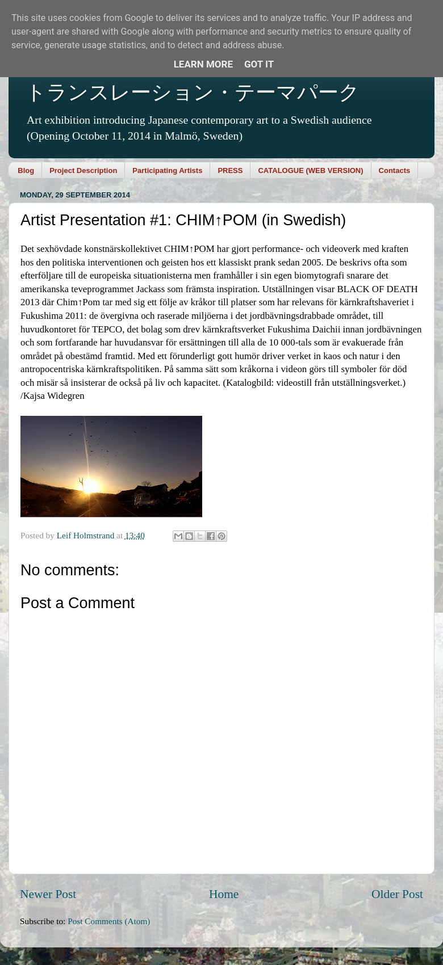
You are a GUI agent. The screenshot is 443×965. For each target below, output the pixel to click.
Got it (259, 64)
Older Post (397, 894)
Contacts (395, 170)
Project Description (83, 170)
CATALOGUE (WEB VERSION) (310, 170)
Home (224, 894)
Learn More (203, 64)
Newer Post (48, 894)
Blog (26, 170)
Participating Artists (167, 170)
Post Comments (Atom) (109, 921)
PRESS (230, 170)
